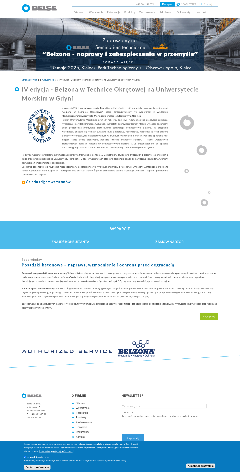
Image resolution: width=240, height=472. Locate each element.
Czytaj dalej (210, 317)
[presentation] (147, 424)
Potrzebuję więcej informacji (56, 451)
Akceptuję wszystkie (201, 466)
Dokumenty (185, 12)
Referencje (113, 12)
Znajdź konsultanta (70, 242)
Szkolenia (166, 12)
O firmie (79, 12)
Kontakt (201, 12)
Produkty (129, 12)
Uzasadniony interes (38, 457)
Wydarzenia (96, 12)
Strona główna (29, 79)
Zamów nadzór (169, 242)
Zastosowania (147, 12)
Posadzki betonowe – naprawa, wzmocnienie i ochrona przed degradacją (98, 264)
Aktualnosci (48, 79)
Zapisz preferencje (37, 467)
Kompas (167, 4)
